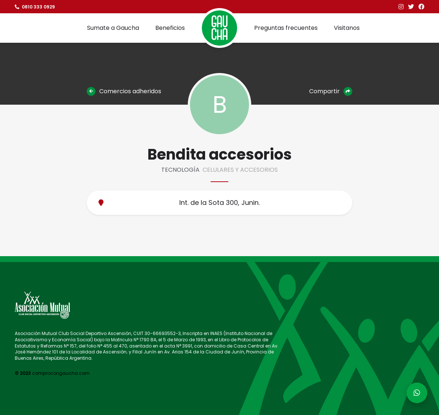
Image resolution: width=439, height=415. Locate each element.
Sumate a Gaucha (113, 28)
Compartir (330, 91)
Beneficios (170, 28)
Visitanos (347, 28)
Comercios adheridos (124, 91)
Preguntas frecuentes (286, 28)
